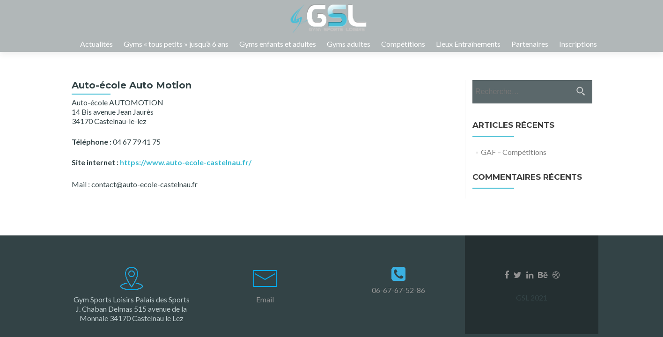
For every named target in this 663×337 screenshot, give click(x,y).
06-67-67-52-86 (398, 290)
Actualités (96, 43)
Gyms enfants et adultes (277, 43)
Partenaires (529, 43)
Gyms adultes (348, 43)
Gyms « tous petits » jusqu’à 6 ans (176, 43)
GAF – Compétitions (513, 161)
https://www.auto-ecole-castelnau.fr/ (185, 171)
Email (265, 299)
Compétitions (403, 43)
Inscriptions (578, 43)
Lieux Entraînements (468, 43)
